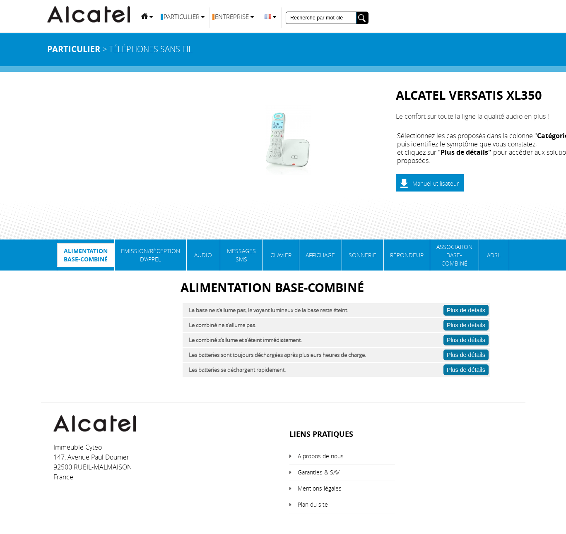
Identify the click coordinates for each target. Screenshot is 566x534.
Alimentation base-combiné (86, 255)
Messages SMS (241, 255)
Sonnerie (362, 255)
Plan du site (313, 504)
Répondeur (407, 255)
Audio (203, 255)
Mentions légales (320, 488)
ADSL (494, 255)
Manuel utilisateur (435, 183)
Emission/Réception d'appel (150, 255)
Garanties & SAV (319, 472)
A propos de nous (321, 456)
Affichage (320, 255)
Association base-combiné (454, 255)
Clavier (280, 255)
